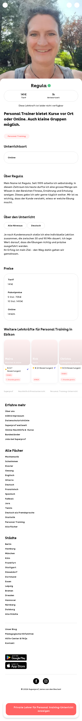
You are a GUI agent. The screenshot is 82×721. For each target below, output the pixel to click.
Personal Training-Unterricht (64, 391)
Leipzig (9, 600)
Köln (7, 570)
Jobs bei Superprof (15, 442)
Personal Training (15, 531)
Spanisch (10, 501)
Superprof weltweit (16, 427)
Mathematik (12, 460)
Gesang (9, 475)
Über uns (10, 411)
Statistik (10, 526)
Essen (8, 595)
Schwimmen (11, 465)
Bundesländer (13, 437)
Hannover (10, 616)
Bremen (9, 605)
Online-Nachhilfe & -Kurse (20, 432)
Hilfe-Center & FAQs (16, 657)
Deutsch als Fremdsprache (20, 521)
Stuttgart (11, 580)
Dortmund (11, 590)
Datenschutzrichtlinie (17, 421)
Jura (7, 511)
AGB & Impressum (14, 416)
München (10, 565)
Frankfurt (10, 575)
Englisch (10, 480)
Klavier (9, 470)
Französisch (12, 496)
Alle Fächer (11, 536)
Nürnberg (10, 621)
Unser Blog (11, 646)
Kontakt (10, 662)
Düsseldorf (11, 585)
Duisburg (10, 626)
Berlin (8, 554)
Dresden (9, 611)
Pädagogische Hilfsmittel (20, 652)
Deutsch (9, 490)
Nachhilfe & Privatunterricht (31, 391)
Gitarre (9, 485)
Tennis (8, 516)
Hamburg (10, 559)
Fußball (9, 506)
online (12, 157)
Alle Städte (11, 631)
